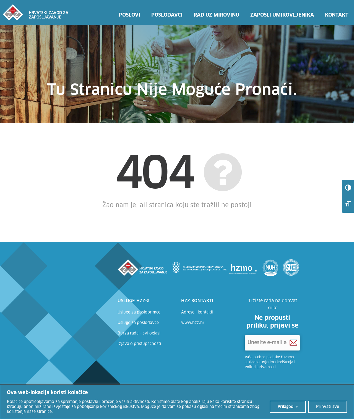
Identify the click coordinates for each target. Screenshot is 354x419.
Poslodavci (167, 15)
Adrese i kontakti (197, 312)
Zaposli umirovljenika (282, 15)
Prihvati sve (327, 407)
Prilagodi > (288, 407)
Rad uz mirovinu (216, 15)
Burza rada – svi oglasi (139, 333)
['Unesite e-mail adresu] (272, 343)
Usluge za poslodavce (138, 323)
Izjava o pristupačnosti (139, 344)
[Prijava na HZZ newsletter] (293, 343)
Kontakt (336, 15)
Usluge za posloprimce (139, 312)
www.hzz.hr (192, 323)
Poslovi (129, 15)
